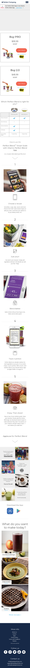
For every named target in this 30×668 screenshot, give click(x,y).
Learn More (19, 7)
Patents (14, 641)
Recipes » (9, 556)
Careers (14, 634)
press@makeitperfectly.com (15, 665)
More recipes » (15, 615)
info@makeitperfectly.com (15, 661)
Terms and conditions (14, 639)
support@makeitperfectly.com (15, 663)
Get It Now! (21, 50)
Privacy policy (14, 637)
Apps (14, 635)
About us (14, 632)
